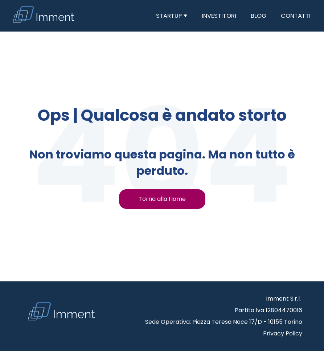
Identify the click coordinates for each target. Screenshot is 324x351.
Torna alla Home (162, 199)
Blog (258, 16)
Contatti (296, 16)
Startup (169, 16)
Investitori (219, 16)
